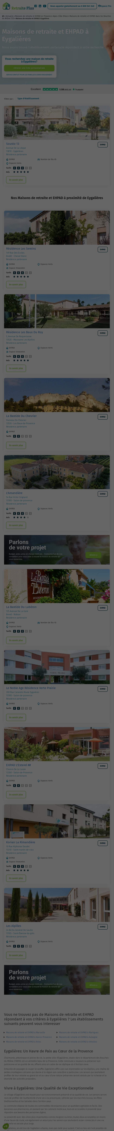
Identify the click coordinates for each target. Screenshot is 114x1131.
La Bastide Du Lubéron (21, 607)
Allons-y (93, 555)
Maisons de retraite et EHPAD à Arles (23, 1041)
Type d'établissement (28, 98)
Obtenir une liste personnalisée (29, 68)
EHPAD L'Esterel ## (18, 765)
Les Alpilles (13, 926)
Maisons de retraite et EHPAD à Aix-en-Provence (29, 1037)
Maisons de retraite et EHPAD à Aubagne (78, 1037)
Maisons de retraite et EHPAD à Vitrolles (78, 1041)
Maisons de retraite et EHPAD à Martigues (78, 1032)
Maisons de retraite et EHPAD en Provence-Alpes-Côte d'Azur (41, 16)
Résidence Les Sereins (21, 248)
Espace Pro (104, 6)
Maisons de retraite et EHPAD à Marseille (25, 1032)
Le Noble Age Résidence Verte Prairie (31, 688)
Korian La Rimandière (20, 842)
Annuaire (9, 16)
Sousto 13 (12, 144)
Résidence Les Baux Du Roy (24, 332)
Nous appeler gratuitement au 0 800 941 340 (72, 6)
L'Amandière (14, 493)
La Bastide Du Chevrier (21, 416)
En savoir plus (16, 180)
